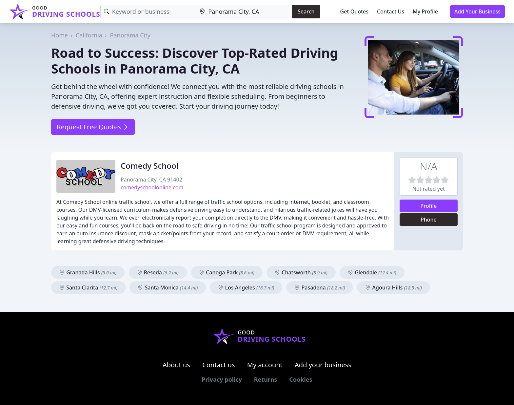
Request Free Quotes (93, 126)
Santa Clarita (88, 287)
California (89, 35)
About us (176, 364)
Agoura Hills (393, 287)
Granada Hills (87, 272)
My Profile (425, 11)
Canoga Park (226, 272)
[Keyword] (148, 11)
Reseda (158, 272)
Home (59, 35)
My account (265, 364)
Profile (429, 205)
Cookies (300, 379)
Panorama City (130, 35)
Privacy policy (222, 379)
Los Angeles (246, 287)
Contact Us (390, 11)
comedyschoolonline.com (152, 187)
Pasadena (319, 287)
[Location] (244, 11)
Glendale (372, 272)
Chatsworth (301, 272)
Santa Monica (168, 287)
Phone (429, 219)
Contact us (218, 364)
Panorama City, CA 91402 (151, 179)
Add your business (323, 364)
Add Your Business (477, 11)
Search (306, 11)
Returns (265, 379)
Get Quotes (354, 11)
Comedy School (149, 165)
